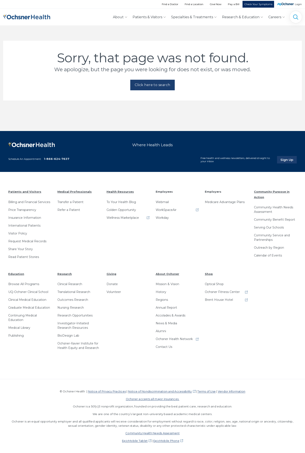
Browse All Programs (23, 284)
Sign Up (289, 159)
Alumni (161, 331)
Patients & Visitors (147, 17)
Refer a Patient (68, 210)
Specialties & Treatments (192, 17)
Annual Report (166, 307)
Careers (274, 17)
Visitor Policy (17, 233)
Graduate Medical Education (29, 307)
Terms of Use (206, 391)
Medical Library (19, 328)
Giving (111, 273)
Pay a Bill (233, 4)
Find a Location (194, 4)
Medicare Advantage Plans (225, 202)
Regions (162, 300)
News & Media (166, 323)
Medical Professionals (74, 191)
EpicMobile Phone (166, 440)
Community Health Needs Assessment (273, 209)
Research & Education (240, 17)
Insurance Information (24, 217)
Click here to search (152, 85)
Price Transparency (22, 210)
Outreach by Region (269, 247)
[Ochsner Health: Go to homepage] (26, 16)
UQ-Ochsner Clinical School (28, 292)
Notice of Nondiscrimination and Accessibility (160, 391)
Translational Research (73, 292)
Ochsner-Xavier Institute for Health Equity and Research (78, 345)
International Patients (24, 225)
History (161, 292)
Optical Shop (214, 284)
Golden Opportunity (121, 210)
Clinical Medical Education (27, 300)
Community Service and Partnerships (272, 237)
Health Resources (120, 191)
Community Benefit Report (274, 220)
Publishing (16, 335)
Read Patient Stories (23, 257)
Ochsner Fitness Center (222, 292)
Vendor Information (231, 391)
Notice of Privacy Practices (107, 391)
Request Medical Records (27, 241)
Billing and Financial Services (29, 202)
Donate (112, 284)
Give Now (216, 4)
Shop (209, 273)
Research (64, 273)
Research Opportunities (75, 315)
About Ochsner (167, 273)
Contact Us (164, 347)
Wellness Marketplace (123, 217)
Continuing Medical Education (22, 318)
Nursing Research (70, 307)
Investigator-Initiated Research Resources (73, 325)
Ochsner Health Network (174, 339)
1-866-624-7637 (56, 158)
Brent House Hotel (219, 300)
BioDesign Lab (68, 335)
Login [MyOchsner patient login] (298, 4)
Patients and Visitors (24, 191)
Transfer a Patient (70, 202)
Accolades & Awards (170, 315)
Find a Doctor (170, 4)
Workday (162, 217)
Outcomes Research (72, 300)
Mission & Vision (167, 284)
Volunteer (114, 292)
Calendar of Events (268, 255)
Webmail (162, 202)
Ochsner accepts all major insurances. (152, 398)
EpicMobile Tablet (135, 440)
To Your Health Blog (121, 202)
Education (16, 273)
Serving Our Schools (269, 227)
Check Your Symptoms (258, 4)
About (118, 17)
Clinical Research (69, 284)
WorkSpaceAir (166, 210)
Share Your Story (20, 249)
